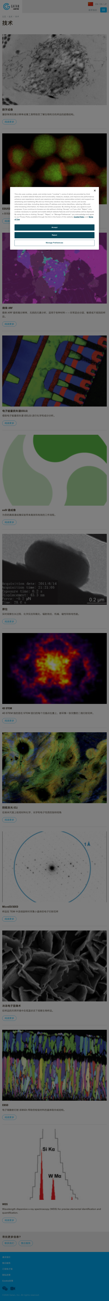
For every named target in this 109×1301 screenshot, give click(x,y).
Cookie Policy (79, 217)
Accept (54, 227)
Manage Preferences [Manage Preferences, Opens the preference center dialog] (54, 243)
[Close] (95, 190)
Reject (54, 235)
